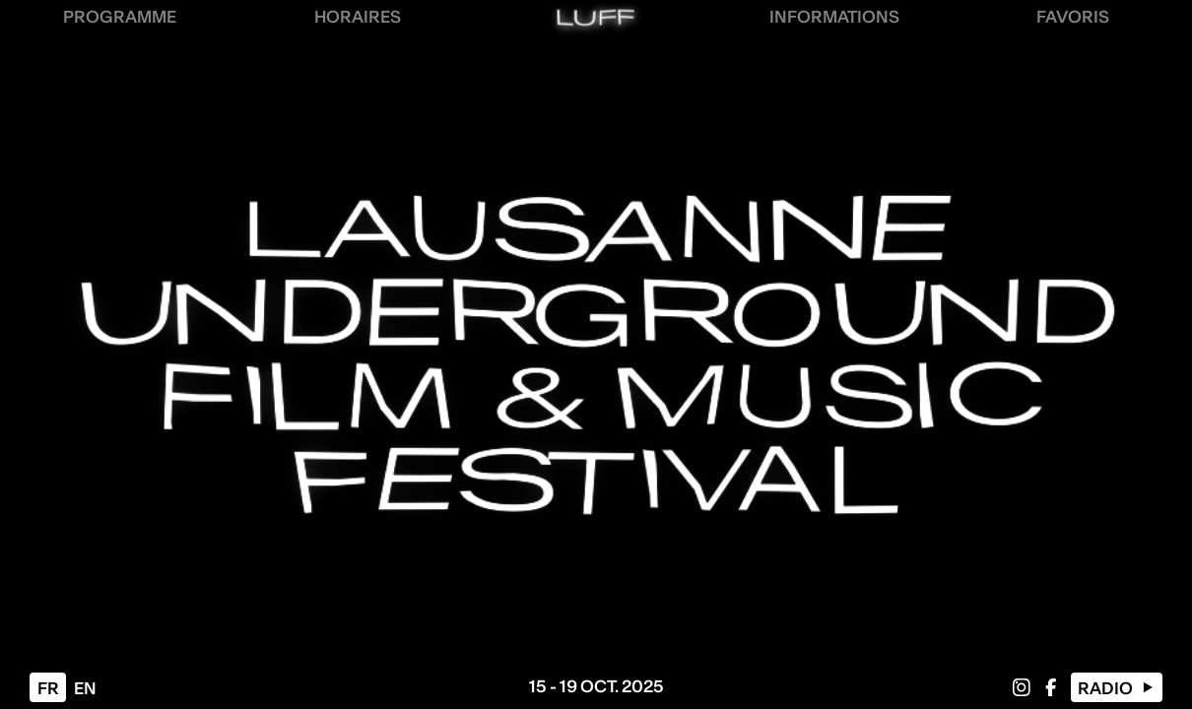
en (85, 688)
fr (48, 688)
